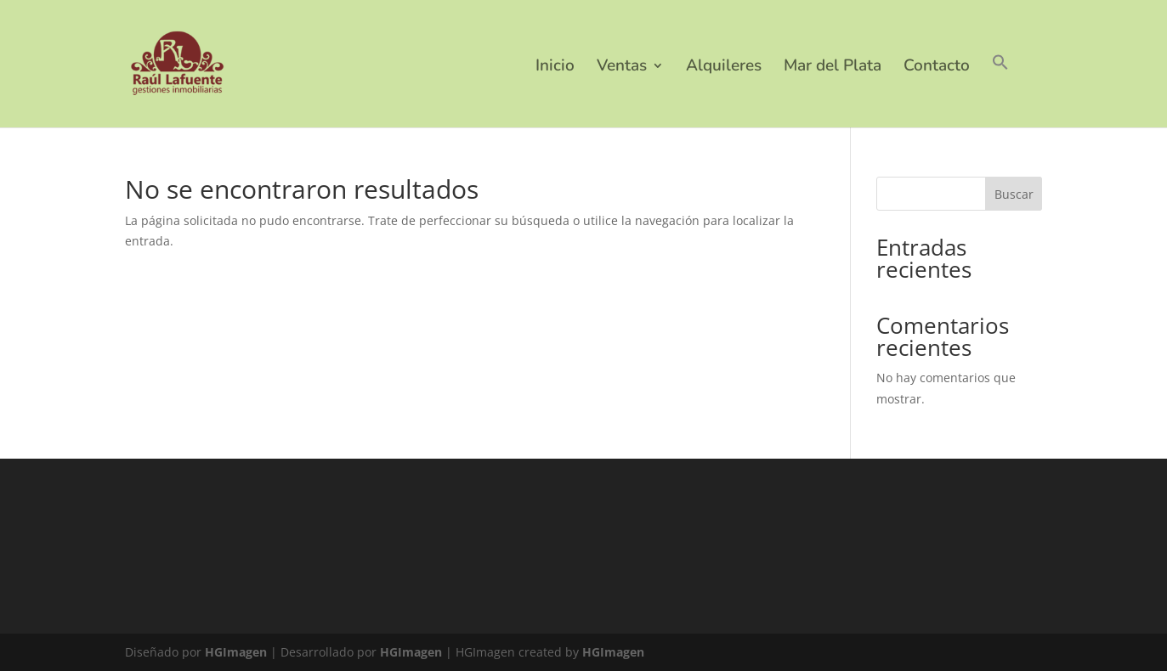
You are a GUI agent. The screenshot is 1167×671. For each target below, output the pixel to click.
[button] (1000, 90)
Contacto (937, 67)
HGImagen (236, 652)
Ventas (622, 67)
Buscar (1014, 194)
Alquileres (724, 67)
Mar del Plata (832, 67)
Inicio (555, 67)
